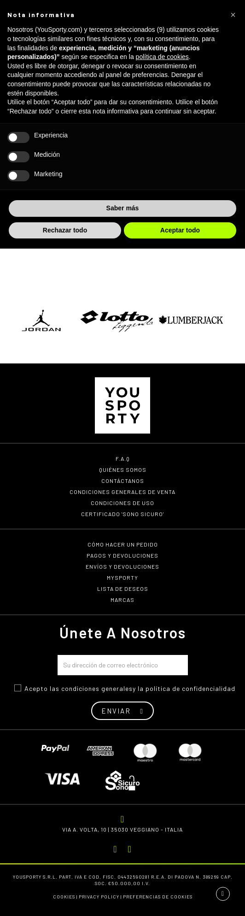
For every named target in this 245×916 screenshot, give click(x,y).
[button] (233, 14)
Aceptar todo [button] (180, 230)
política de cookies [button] (162, 56)
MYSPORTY (122, 577)
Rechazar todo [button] (65, 230)
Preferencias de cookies (157, 896)
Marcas (122, 599)
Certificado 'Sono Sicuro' (122, 514)
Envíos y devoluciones (122, 566)
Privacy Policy (99, 896)
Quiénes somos (122, 469)
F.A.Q (123, 458)
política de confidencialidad (190, 688)
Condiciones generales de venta (122, 491)
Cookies (64, 896)
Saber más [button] (122, 208)
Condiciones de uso (122, 503)
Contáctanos (122, 480)
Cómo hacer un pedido (123, 544)
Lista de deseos (122, 588)
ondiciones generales (99, 688)
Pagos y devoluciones (122, 555)
